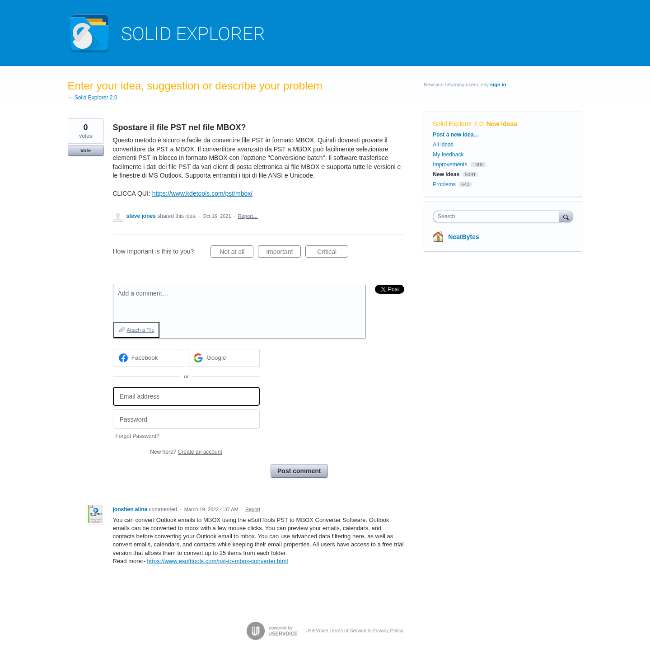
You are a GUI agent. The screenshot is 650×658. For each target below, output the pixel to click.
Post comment (299, 471)
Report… (248, 216)
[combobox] (498, 216)
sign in (498, 84)
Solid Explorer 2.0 (458, 123)
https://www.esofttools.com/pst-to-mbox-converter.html (217, 561)
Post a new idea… (456, 135)
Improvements (450, 164)
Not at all (236, 253)
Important (283, 253)
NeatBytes (463, 236)
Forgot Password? (137, 436)
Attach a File (140, 330)
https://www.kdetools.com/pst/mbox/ (202, 193)
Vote (85, 150)
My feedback (448, 154)
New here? (186, 452)
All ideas (443, 144)
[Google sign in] (224, 358)
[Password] (186, 419)
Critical (332, 253)
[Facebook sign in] (149, 358)
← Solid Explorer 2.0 (92, 97)
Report (252, 509)
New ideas (501, 123)
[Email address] (186, 396)
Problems (444, 184)
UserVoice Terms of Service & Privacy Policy (354, 630)
